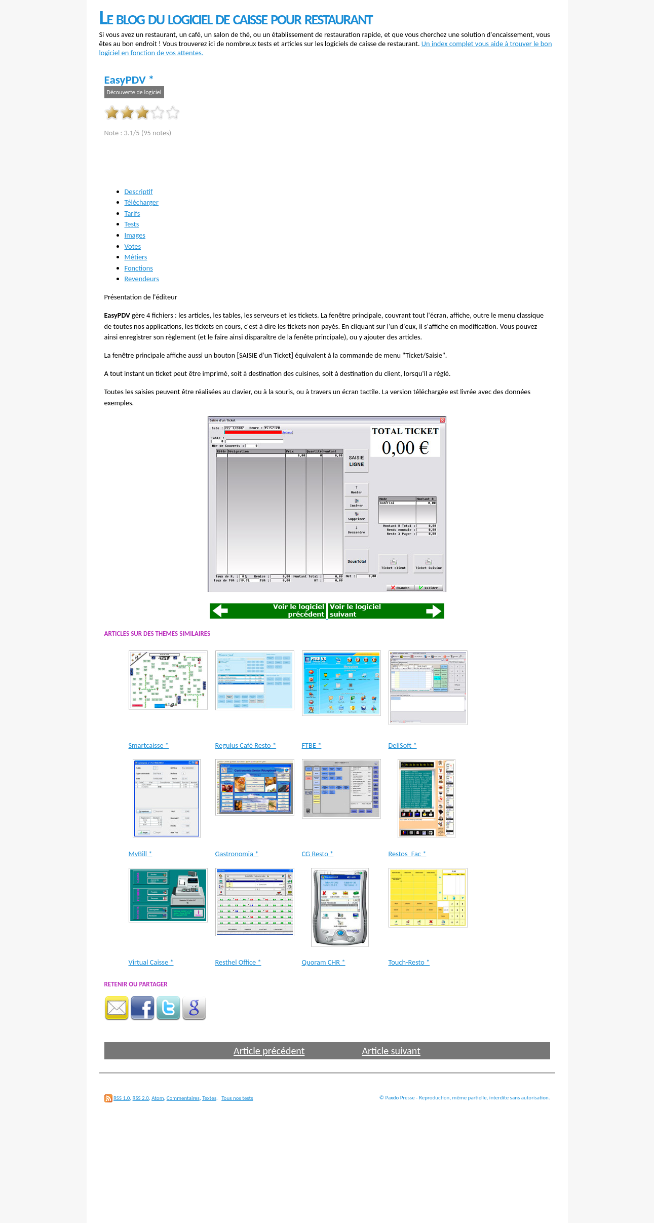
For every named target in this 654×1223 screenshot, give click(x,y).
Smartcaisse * (149, 745)
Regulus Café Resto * (246, 745)
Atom (157, 1098)
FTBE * (312, 745)
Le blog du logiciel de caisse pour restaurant (235, 17)
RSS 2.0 (141, 1098)
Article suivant (391, 1051)
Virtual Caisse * (151, 962)
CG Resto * (318, 853)
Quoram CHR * (323, 962)
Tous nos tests (237, 1098)
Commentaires (183, 1098)
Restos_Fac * (408, 853)
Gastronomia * (237, 853)
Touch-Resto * (409, 962)
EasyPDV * (129, 79)
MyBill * (140, 853)
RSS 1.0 (121, 1098)
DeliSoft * (403, 745)
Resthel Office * (238, 962)
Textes (209, 1098)
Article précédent (269, 1051)
